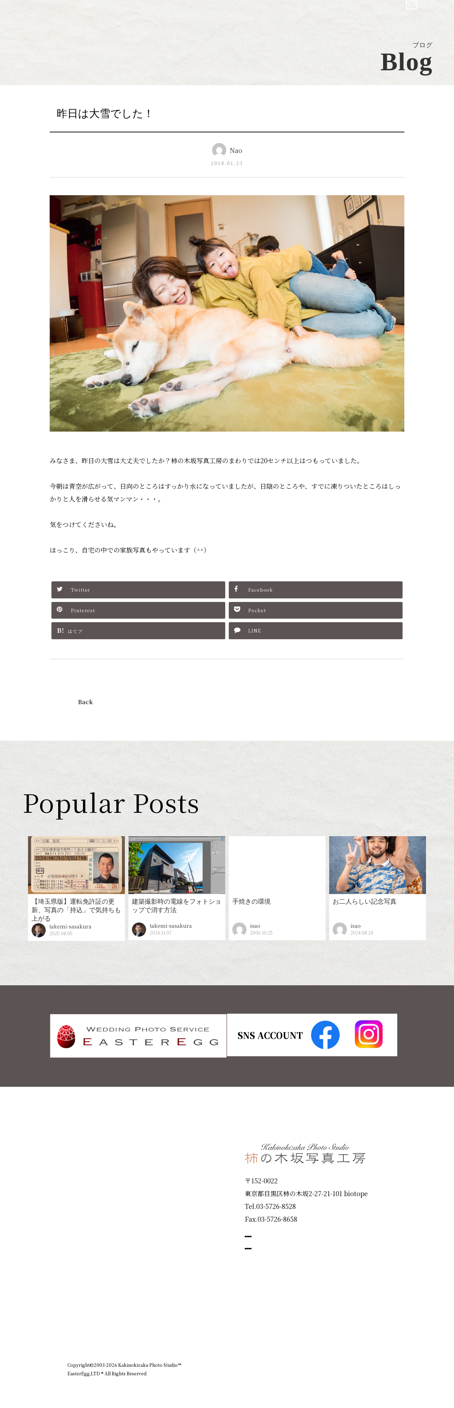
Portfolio (87, 1217)
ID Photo (88, 1166)
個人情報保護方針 (367, 1324)
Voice (80, 1268)
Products (87, 1191)
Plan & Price (96, 1141)
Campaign (90, 1242)
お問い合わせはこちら (298, 1267)
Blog (78, 1293)
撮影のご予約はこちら (298, 1235)
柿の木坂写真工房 (64, 13)
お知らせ (324, 1324)
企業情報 (291, 1324)
